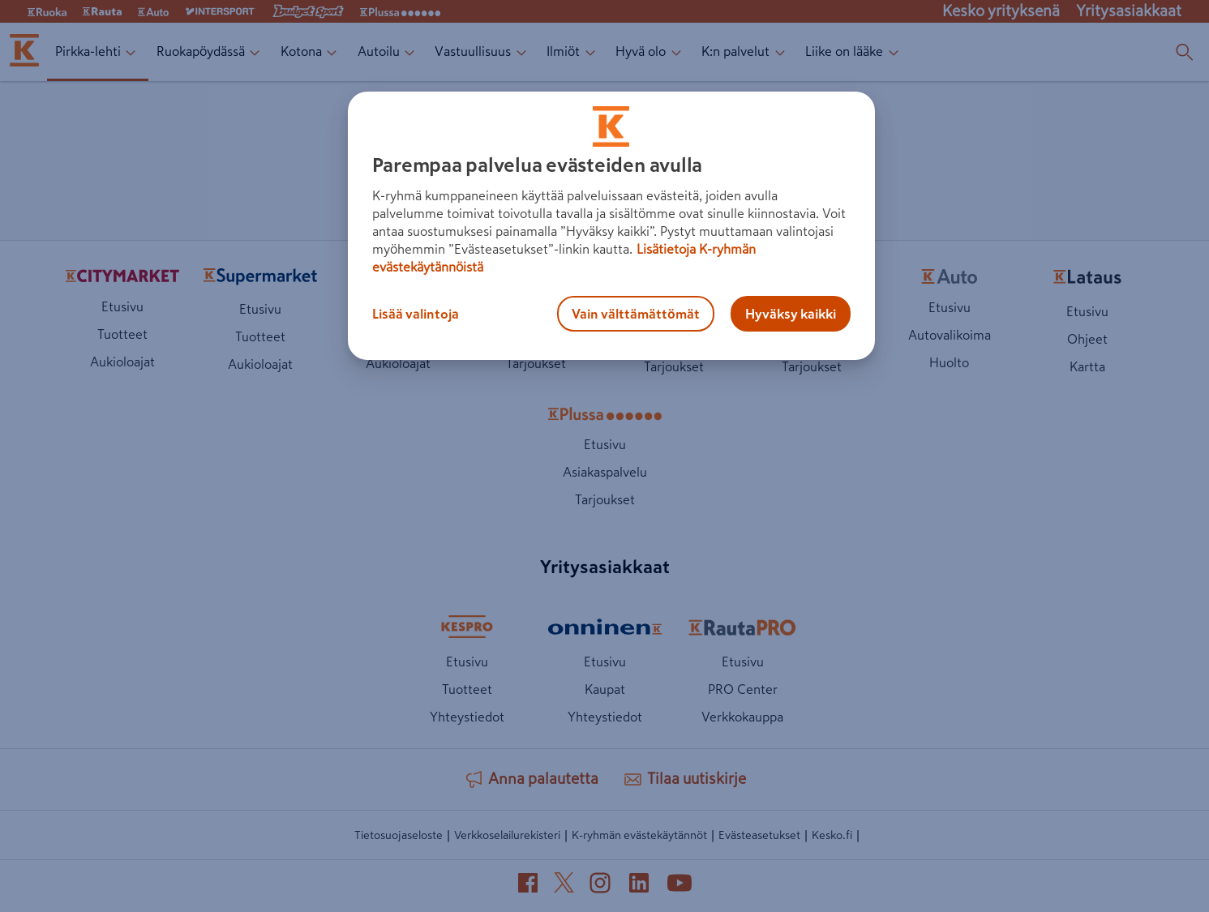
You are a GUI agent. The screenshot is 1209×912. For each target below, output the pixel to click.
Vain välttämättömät (636, 313)
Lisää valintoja (415, 313)
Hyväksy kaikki (790, 313)
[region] (611, 226)
